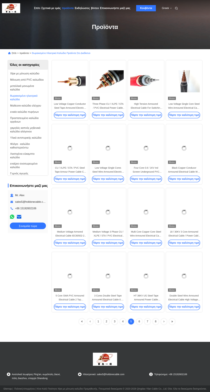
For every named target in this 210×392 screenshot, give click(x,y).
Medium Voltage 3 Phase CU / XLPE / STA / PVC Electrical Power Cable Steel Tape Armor (108, 235)
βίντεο (95, 8)
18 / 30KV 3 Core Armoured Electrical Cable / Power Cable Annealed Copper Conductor (184, 235)
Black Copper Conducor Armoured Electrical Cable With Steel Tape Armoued (184, 172)
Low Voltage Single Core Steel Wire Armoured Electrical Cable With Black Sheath (184, 108)
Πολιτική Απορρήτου (24, 388)
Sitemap (7, 388)
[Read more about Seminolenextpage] (82, 321)
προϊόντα (68, 8)
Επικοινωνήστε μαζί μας (115, 8)
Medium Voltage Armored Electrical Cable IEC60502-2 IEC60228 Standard (69, 235)
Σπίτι (37, 8)
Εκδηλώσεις (82, 8)
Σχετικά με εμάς (51, 8)
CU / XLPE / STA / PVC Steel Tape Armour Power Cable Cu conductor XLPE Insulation (70, 172)
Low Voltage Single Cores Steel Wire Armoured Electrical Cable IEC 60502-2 (108, 172)
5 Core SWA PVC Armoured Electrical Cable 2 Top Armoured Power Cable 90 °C (70, 299)
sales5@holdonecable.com (31, 201)
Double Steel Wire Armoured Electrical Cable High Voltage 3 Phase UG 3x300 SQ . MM (184, 299)
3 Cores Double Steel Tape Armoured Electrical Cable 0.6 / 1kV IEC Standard (108, 299)
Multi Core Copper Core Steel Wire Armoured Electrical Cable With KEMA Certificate (146, 235)
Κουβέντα (146, 8)
